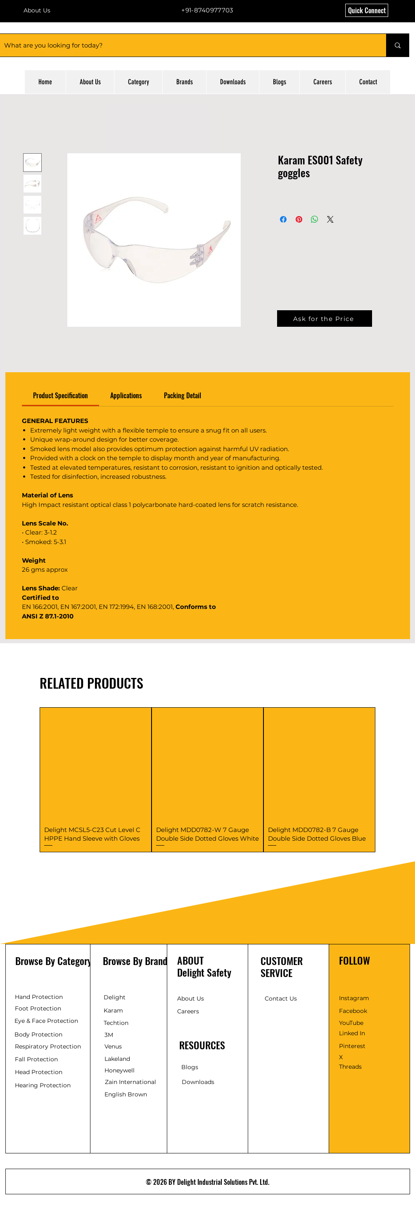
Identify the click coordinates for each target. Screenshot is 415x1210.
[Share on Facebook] (283, 219)
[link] (60, 395)
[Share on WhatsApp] (315, 219)
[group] (207, 779)
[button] (366, 10)
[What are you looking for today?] (186, 45)
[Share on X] (330, 219)
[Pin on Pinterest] (299, 219)
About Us (37, 10)
